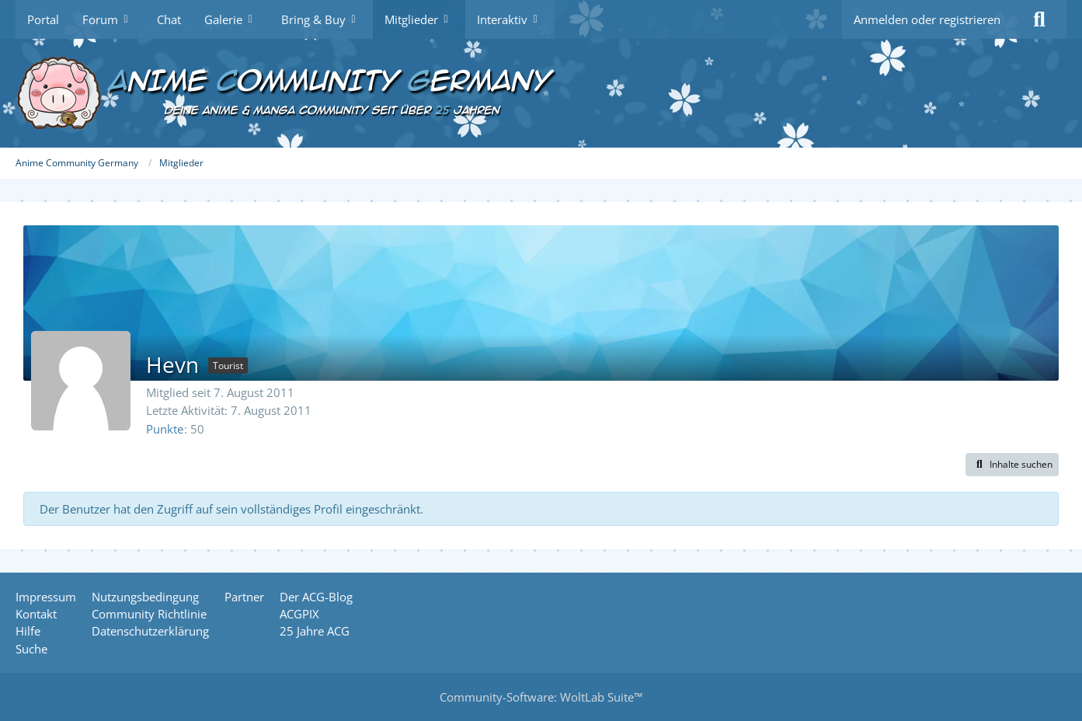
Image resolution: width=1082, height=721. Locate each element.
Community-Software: (541, 697)
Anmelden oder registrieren (927, 19)
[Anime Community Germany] (541, 93)
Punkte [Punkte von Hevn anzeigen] (164, 429)
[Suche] (1039, 19)
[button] (1012, 464)
